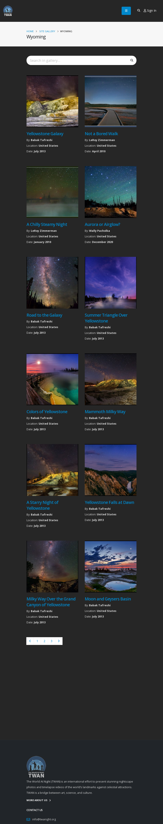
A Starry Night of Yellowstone (42, 505)
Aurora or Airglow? (102, 224)
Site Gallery (47, 31)
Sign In (150, 10)
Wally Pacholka (99, 231)
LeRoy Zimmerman (102, 140)
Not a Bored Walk (101, 134)
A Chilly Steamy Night (47, 224)
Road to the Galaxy (44, 315)
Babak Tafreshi (41, 140)
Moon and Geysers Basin (108, 599)
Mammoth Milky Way (105, 411)
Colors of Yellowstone (47, 411)
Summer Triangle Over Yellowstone (106, 318)
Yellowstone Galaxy (45, 134)
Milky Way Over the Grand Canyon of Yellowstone (51, 602)
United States (48, 146)
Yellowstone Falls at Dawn (109, 502)
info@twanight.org (44, 819)
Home (30, 31)
